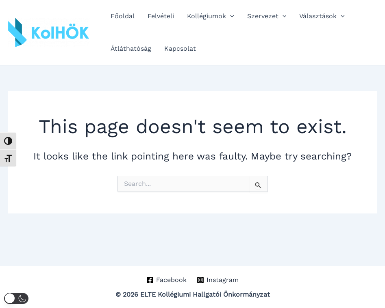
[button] (230, 16)
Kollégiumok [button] (210, 16)
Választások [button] (322, 16)
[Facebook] (166, 280)
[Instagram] (217, 280)
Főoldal (123, 16)
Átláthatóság (131, 48)
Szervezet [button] (267, 16)
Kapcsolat (180, 48)
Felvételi (161, 16)
